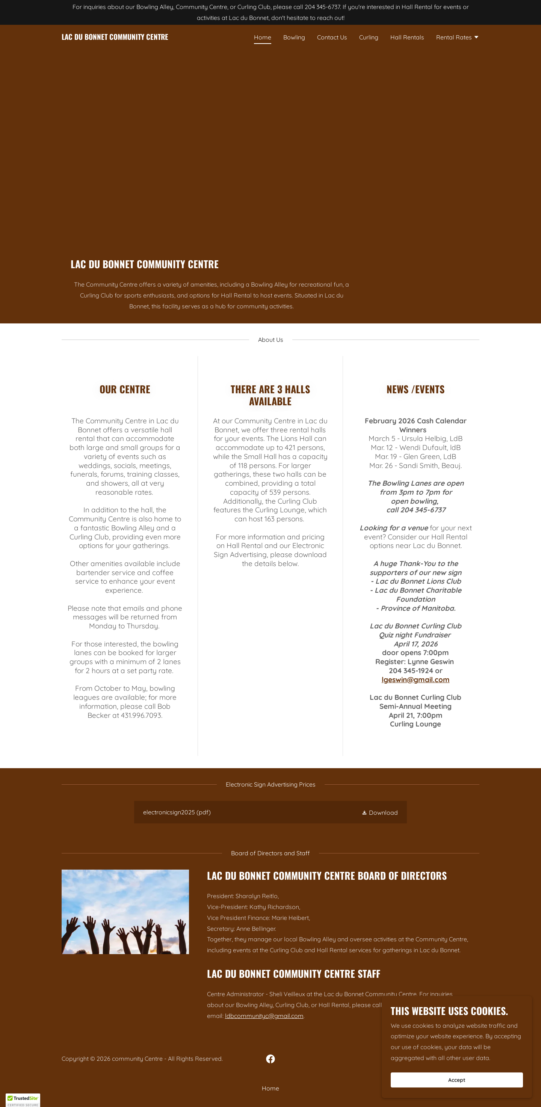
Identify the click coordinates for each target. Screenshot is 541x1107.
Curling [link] (368, 37)
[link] (115, 37)
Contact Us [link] (332, 37)
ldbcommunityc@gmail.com (264, 1015)
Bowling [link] (294, 37)
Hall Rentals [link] (407, 37)
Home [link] (262, 37)
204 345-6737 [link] (322, 7)
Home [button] (270, 1088)
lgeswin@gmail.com (416, 679)
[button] (457, 38)
